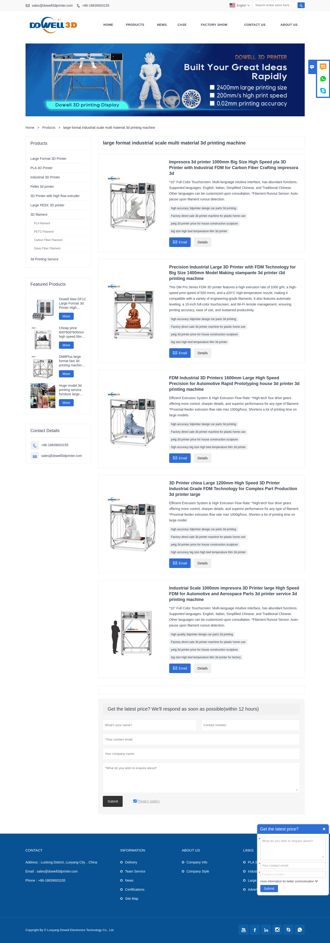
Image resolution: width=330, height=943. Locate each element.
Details (203, 242)
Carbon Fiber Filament (48, 240)
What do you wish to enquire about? (293, 848)
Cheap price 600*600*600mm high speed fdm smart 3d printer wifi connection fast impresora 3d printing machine (72, 332)
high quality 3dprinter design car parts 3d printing (202, 634)
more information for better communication (287, 881)
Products (135, 25)
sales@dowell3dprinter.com (52, 5)
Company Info (197, 862)
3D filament (39, 214)
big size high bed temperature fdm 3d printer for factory (206, 657)
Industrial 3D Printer (45, 177)
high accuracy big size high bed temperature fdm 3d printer (208, 447)
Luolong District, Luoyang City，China (69, 862)
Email (180, 241)
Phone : (31, 880)
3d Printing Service (45, 259)
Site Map (131, 898)
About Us (289, 25)
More (66, 316)
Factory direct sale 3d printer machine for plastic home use (208, 216)
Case (182, 25)
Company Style (198, 871)
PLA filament (42, 223)
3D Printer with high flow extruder (55, 196)
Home (108, 25)
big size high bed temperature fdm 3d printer (199, 231)
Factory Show (214, 25)
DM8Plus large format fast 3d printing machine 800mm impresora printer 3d (71, 361)
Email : (31, 871)
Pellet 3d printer (42, 186)
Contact (34, 850)
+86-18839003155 (95, 5)
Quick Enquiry (324, 829)
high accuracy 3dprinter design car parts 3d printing (203, 208)
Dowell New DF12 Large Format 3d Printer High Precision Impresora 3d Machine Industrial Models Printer (72, 303)
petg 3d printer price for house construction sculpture (204, 223)
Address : (33, 862)
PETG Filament (44, 231)
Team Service (135, 871)
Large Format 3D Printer (49, 159)
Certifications (134, 889)
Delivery (131, 862)
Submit (269, 888)
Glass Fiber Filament (47, 248)
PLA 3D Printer (42, 168)
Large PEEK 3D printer (47, 205)
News (162, 25)
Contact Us (255, 25)
